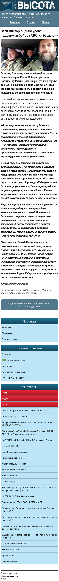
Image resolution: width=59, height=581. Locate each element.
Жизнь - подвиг (9, 475)
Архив (31, 22)
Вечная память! (9, 561)
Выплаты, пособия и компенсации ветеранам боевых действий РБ (28, 509)
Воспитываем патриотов (14, 469)
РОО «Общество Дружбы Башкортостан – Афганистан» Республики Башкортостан (29, 489)
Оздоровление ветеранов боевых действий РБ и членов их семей (29, 536)
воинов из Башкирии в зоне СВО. (20, 84)
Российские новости (12, 458)
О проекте (7, 354)
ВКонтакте (7, 333)
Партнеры (7, 366)
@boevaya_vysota (29, 306)
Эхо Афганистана (10, 549)
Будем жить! (8, 555)
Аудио (5, 404)
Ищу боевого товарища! (14, 543)
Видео (5, 398)
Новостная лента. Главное (14, 416)
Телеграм (6, 327)
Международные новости (14, 463)
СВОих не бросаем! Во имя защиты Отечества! (25, 410)
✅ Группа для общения (13, 360)
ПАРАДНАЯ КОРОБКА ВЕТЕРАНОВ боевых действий (27, 440)
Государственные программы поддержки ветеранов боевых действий (27, 527)
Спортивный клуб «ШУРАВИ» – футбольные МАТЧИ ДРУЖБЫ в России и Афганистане (27, 432)
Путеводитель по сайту (13, 378)
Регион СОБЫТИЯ (10, 446)
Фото (4, 392)
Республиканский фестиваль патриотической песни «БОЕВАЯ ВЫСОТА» (27, 424)
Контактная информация (14, 372)
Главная (15, 22)
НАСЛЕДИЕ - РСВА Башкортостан (18, 496)
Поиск (46, 22)
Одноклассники (9, 339)
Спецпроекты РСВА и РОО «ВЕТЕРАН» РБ (22, 502)
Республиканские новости (14, 452)
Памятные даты (9, 481)
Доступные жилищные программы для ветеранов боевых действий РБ (30, 518)
